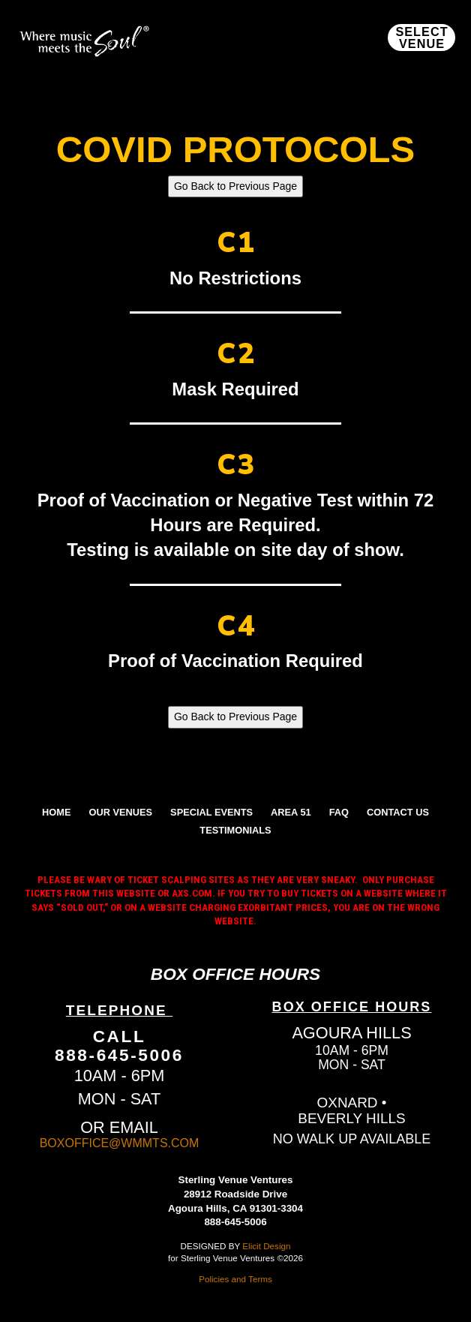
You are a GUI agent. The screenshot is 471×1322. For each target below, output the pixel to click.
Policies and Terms (235, 1279)
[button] (421, 37)
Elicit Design (266, 1246)
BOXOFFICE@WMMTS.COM (120, 1143)
